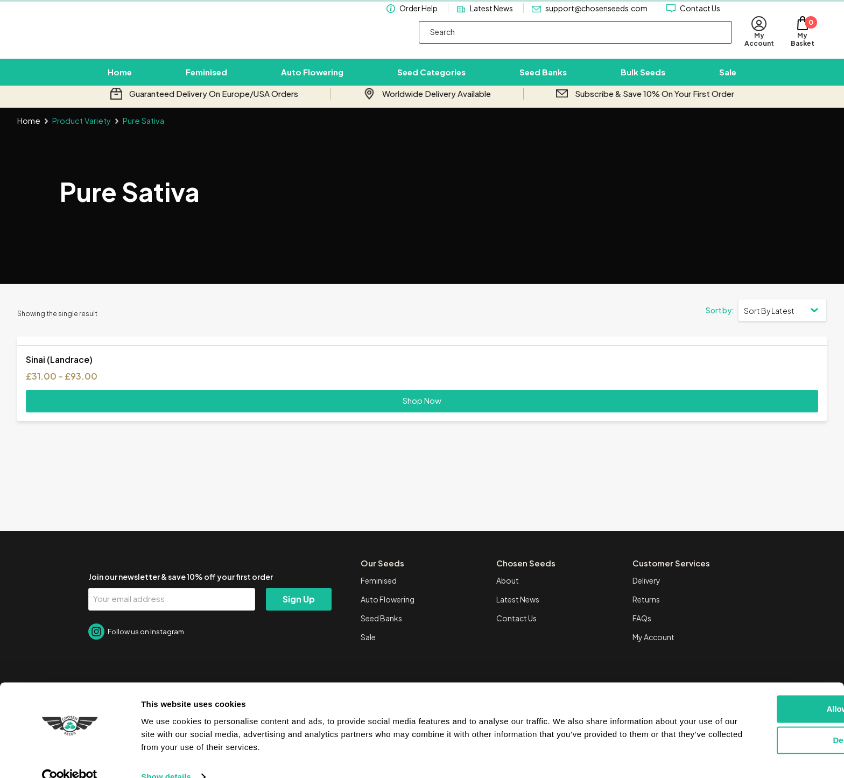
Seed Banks (543, 79)
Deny (754, 720)
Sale (727, 79)
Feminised (206, 79)
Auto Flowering (312, 79)
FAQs (641, 631)
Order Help (418, 18)
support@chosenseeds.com (596, 18)
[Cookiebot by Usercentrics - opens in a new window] (70, 757)
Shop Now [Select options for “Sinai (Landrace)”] (422, 414)
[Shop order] (782, 323)
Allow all (754, 688)
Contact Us (700, 18)
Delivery (646, 594)
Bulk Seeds (643, 79)
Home (120, 79)
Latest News (491, 18)
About (507, 594)
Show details (166, 756)
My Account (653, 650)
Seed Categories (431, 79)
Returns (646, 613)
